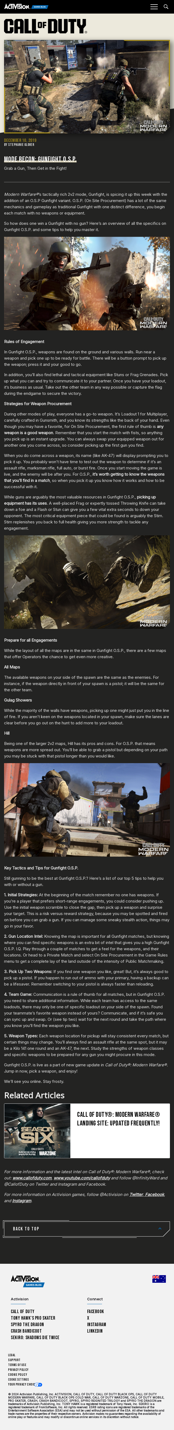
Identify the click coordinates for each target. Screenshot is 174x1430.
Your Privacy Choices (23, 1385)
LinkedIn (95, 1331)
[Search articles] (166, 6)
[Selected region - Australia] (159, 1279)
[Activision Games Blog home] (28, 1281)
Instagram (96, 1324)
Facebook (95, 1311)
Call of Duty (23, 1311)
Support (14, 1360)
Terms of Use (17, 1365)
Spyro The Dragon (27, 1324)
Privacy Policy (18, 1370)
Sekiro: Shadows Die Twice (35, 1338)
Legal (11, 1355)
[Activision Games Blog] (26, 7)
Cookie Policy (17, 1375)
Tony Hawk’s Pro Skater (33, 1318)
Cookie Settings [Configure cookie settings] (18, 1380)
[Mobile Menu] (154, 6)
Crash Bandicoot (26, 1331)
